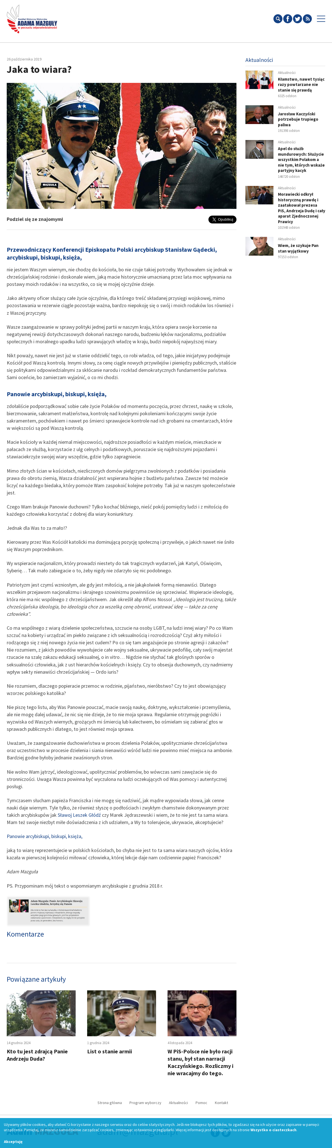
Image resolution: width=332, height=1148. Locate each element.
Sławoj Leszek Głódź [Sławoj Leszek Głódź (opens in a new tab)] (79, 815)
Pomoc (201, 1102)
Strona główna (109, 1102)
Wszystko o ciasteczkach (273, 1129)
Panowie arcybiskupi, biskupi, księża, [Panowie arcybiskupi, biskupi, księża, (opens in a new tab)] (44, 836)
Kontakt (221, 1102)
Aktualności (178, 1102)
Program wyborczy (145, 1102)
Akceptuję (13, 1141)
